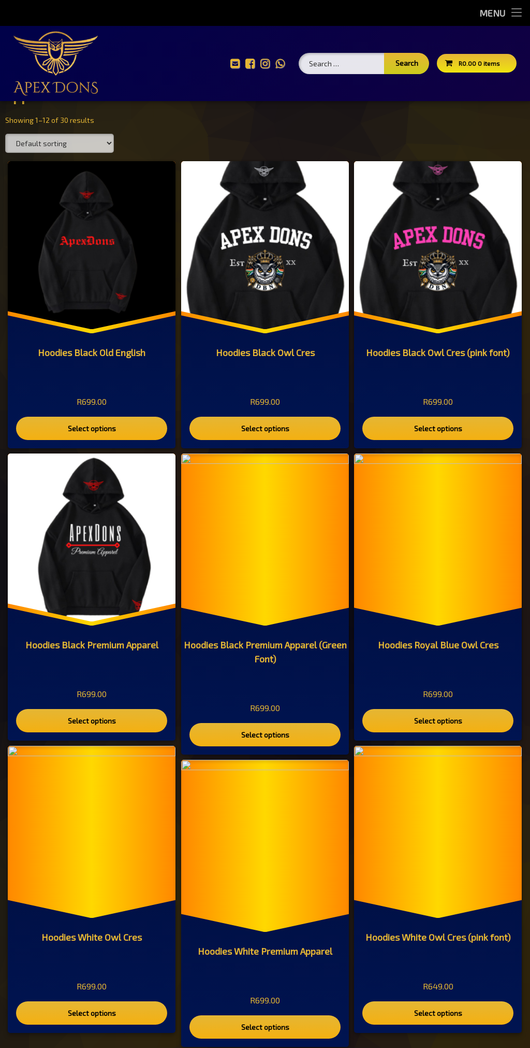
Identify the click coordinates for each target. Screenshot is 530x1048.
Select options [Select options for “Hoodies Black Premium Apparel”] (91, 758)
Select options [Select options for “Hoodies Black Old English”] (91, 466)
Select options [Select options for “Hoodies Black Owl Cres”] (264, 466)
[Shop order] (59, 180)
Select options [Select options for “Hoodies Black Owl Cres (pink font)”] (438, 466)
